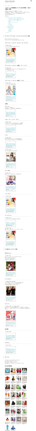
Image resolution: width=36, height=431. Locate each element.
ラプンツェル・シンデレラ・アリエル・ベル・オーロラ (16, 18)
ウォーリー (10, 29)
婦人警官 (10, 30)
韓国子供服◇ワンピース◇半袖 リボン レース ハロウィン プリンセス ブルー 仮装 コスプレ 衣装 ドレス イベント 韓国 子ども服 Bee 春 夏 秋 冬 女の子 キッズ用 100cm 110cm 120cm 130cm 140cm (10, 75)
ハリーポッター (11, 28)
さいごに (7, 32)
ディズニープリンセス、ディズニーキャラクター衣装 (13, 17)
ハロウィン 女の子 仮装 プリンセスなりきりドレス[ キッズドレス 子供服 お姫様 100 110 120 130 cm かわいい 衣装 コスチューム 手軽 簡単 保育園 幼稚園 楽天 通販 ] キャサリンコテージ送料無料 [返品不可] (10, 60)
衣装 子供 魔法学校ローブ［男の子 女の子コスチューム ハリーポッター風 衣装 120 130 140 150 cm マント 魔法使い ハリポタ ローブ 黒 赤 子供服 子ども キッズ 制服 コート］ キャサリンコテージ (10, 298)
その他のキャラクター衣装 (10, 26)
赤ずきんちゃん (11, 27)
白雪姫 (9, 21)
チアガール (10, 31)
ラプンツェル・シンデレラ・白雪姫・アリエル (15, 20)
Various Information (10, 1)
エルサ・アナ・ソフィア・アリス (13, 22)
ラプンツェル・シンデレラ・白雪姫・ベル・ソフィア (16, 19)
